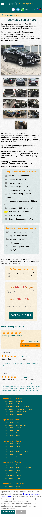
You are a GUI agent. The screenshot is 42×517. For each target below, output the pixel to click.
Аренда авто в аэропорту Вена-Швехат (18, 467)
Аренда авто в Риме (12, 422)
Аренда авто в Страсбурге (14, 457)
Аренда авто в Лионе (12, 446)
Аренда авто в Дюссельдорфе (16, 411)
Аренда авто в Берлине (13, 401)
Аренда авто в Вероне (13, 433)
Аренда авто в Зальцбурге (14, 473)
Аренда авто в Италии (11, 420)
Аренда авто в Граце (12, 478)
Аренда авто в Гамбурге (13, 414)
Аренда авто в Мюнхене (13, 404)
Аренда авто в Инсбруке (13, 475)
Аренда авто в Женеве (13, 489)
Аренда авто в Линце (12, 470)
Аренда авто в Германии (12, 398)
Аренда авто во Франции (13, 441)
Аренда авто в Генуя (12, 430)
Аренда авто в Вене (12, 465)
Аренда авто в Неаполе (13, 435)
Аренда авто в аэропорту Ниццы (16, 451)
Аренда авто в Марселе (13, 449)
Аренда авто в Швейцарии (13, 483)
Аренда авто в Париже (13, 443)
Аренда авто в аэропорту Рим (15, 425)
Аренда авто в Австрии (12, 462)
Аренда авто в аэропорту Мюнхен (17, 406)
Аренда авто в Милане (13, 427)
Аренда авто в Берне (12, 486)
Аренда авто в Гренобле (13, 454)
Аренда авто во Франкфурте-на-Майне (18, 409)
